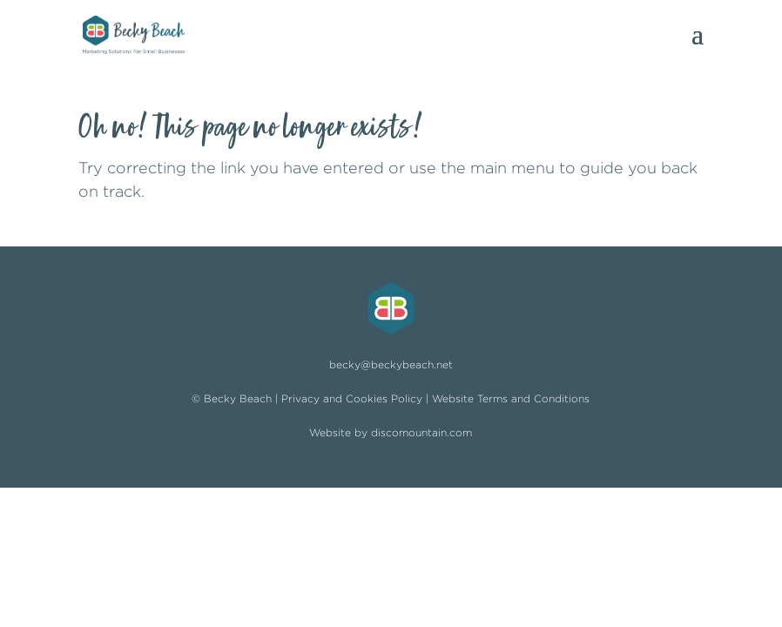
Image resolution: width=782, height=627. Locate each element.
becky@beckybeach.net (391, 364)
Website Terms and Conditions (511, 398)
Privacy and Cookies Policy (351, 398)
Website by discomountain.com (390, 432)
